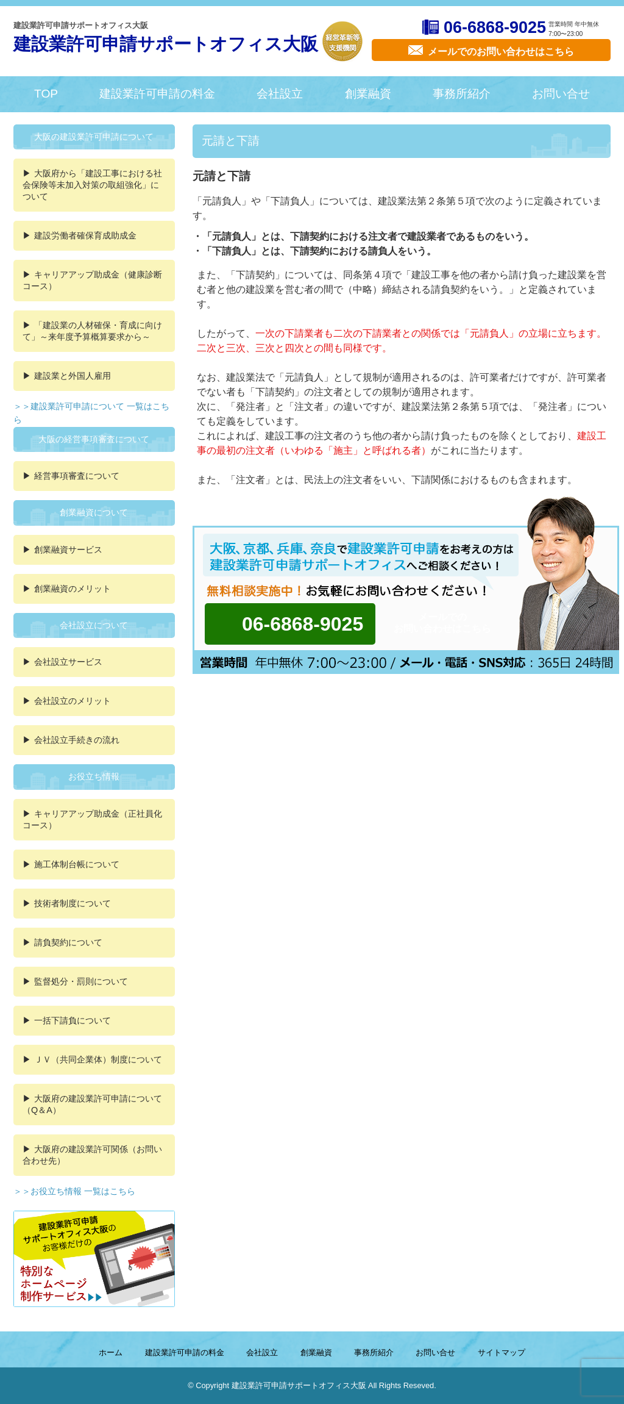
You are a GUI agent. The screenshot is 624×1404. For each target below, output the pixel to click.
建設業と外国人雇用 (72, 376)
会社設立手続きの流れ (76, 740)
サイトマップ (501, 1352)
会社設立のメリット (72, 701)
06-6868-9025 (495, 27)
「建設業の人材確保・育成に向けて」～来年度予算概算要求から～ (92, 331)
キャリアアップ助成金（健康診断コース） (92, 280)
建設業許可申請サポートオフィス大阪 (165, 44)
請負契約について (68, 942)
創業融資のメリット (72, 588)
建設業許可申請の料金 (157, 93)
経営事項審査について (76, 476)
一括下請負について (72, 1020)
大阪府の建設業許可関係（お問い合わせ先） (92, 1155)
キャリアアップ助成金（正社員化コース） (92, 819)
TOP (46, 93)
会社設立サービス (68, 662)
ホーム (110, 1352)
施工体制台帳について (76, 864)
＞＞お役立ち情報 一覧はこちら (74, 1191)
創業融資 (368, 93)
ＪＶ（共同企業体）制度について (98, 1059)
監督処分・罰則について (81, 981)
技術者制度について (72, 903)
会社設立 (280, 93)
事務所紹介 (462, 93)
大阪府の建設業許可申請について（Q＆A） (92, 1104)
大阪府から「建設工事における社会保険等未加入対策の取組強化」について (92, 184)
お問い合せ (561, 93)
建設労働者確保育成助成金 (85, 235)
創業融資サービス (68, 549)
